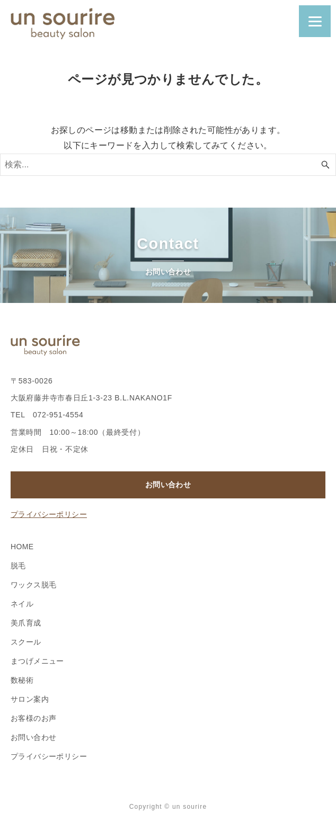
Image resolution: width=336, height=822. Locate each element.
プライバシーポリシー (49, 514)
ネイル (22, 604)
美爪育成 (26, 623)
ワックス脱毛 (33, 584)
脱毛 (18, 565)
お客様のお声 (33, 718)
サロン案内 (30, 699)
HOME (22, 546)
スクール (26, 642)
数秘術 (22, 680)
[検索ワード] (168, 165)
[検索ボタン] (325, 165)
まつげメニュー (37, 661)
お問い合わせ (168, 484)
